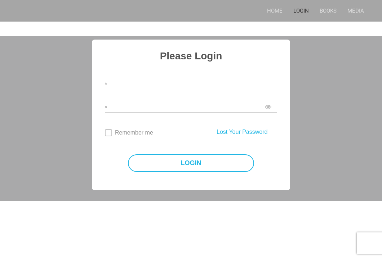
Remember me (134, 133)
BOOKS (328, 11)
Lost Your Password (242, 132)
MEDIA (355, 11)
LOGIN (301, 11)
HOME (275, 11)
